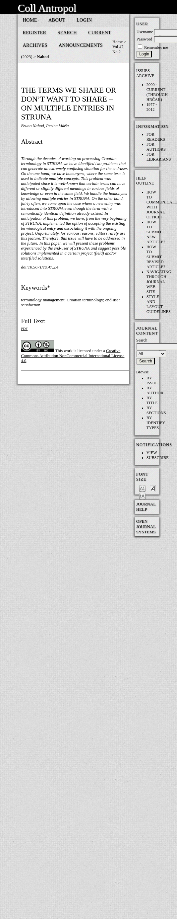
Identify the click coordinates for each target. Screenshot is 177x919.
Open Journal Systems (146, 526)
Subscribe (158, 457)
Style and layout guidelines (159, 304)
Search (67, 32)
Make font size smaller (142, 488)
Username (145, 32)
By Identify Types (156, 423)
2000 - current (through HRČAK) (157, 92)
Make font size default (152, 488)
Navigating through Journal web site (159, 281)
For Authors (156, 147)
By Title (152, 400)
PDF (24, 329)
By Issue (152, 380)
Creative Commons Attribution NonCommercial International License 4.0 (72, 355)
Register (34, 32)
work (68, 350)
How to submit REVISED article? (156, 257)
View (152, 452)
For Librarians (159, 157)
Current (99, 32)
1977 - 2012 (152, 107)
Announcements (81, 45)
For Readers (156, 137)
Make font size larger (142, 495)
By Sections (156, 410)
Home (30, 20)
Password (144, 39)
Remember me (156, 47)
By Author (155, 390)
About (56, 20)
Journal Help (146, 506)
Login (84, 20)
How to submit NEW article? (156, 232)
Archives (35, 45)
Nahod (43, 56)
